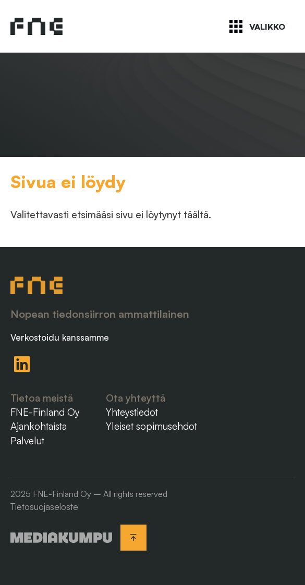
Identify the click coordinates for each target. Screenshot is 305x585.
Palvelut (27, 440)
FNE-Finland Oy (45, 412)
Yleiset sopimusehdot (151, 426)
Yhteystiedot (132, 412)
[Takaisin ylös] (133, 538)
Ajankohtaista (38, 426)
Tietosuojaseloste (44, 506)
